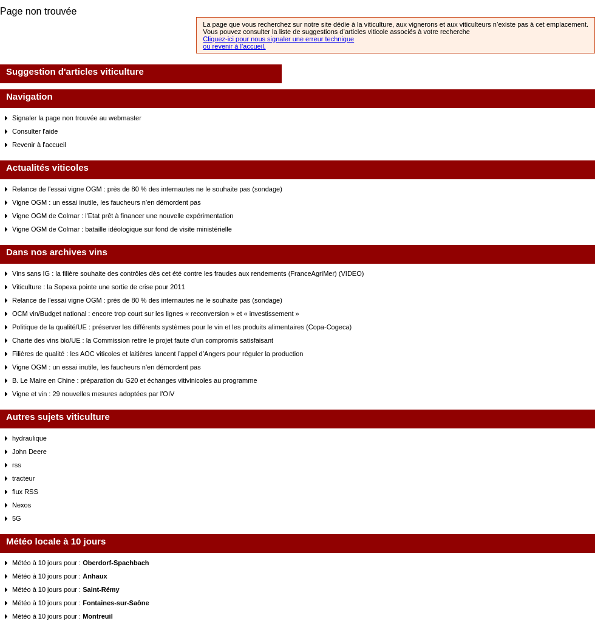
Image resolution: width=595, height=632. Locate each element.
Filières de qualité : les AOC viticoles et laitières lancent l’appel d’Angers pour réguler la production (157, 353)
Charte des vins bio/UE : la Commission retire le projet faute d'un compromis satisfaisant (142, 340)
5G (16, 518)
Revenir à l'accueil (39, 144)
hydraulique (29, 438)
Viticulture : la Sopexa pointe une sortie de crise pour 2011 (98, 286)
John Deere (29, 451)
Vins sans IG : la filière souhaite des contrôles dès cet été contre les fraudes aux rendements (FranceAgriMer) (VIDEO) (188, 273)
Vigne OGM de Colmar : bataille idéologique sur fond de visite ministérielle (122, 229)
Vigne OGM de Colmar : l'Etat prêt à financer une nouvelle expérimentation (122, 215)
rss (16, 465)
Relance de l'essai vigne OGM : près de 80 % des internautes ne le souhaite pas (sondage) (147, 189)
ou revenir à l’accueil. (234, 46)
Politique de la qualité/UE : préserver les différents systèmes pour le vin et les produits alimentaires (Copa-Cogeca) (182, 327)
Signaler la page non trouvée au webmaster (76, 118)
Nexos (21, 505)
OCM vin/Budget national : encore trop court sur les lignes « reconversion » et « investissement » (155, 313)
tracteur (23, 478)
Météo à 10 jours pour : (80, 562)
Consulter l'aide (35, 131)
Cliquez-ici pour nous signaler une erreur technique (278, 39)
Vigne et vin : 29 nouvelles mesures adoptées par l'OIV (93, 393)
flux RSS (25, 491)
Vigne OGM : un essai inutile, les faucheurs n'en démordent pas (106, 202)
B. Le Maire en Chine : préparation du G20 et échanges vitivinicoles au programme (134, 380)
